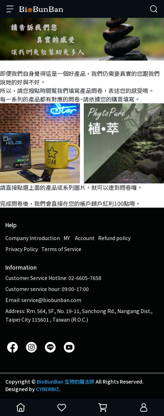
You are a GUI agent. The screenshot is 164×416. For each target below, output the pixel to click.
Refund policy (114, 237)
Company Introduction (32, 237)
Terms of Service (61, 249)
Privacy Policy (21, 249)
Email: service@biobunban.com (43, 299)
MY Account (78, 237)
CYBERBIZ (47, 388)
